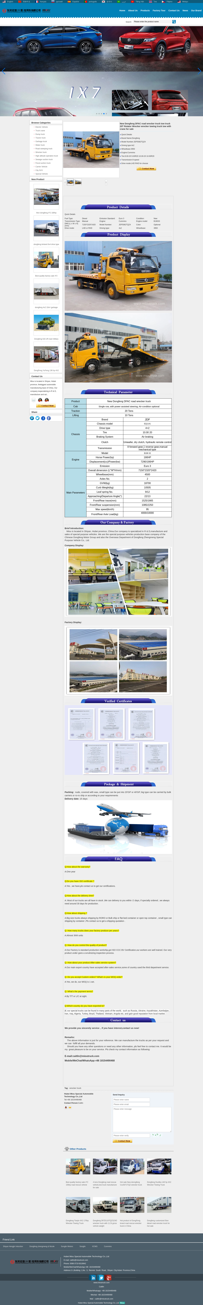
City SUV (39, 170)
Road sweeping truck (43, 149)
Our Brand (196, 10)
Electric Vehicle (41, 127)
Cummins (108, 1246)
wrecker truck (75, 1088)
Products (145, 10)
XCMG (94, 1246)
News (185, 10)
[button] (96, 113)
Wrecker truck (41, 152)
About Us (133, 10)
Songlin (83, 1246)
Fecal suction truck (43, 163)
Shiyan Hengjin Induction (13, 1246)
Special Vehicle (41, 174)
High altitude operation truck (46, 156)
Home (122, 10)
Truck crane (40, 131)
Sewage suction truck (44, 159)
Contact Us (174, 10)
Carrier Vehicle (41, 167)
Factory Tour (159, 10)
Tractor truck (40, 138)
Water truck (40, 145)
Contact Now (46, 406)
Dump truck (40, 134)
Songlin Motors (67, 1246)
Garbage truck (41, 141)
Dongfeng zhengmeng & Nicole (41, 1246)
